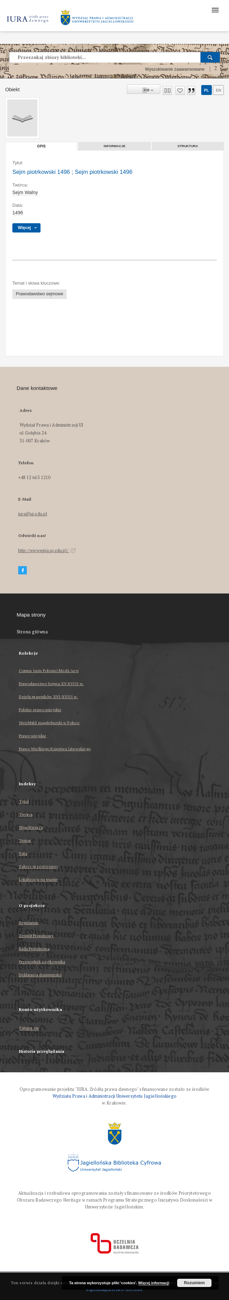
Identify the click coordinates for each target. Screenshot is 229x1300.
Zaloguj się (29, 1028)
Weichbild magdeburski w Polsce (49, 722)
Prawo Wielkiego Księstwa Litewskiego (55, 748)
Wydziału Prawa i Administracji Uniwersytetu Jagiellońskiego (115, 1096)
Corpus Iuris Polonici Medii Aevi (49, 670)
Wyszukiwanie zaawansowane (175, 69)
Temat (25, 840)
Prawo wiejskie (33, 735)
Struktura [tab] (188, 146)
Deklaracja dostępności (40, 974)
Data (23, 853)
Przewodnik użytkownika (42, 961)
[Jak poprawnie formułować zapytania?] (215, 69)
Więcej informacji (153, 1283)
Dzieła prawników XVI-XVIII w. (48, 696)
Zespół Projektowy (36, 935)
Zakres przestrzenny (38, 866)
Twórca (26, 814)
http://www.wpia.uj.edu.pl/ (47, 550)
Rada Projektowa (34, 948)
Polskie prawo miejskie (40, 709)
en (218, 90)
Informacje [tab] (114, 146)
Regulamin (29, 922)
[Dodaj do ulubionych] (180, 90)
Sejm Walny (25, 192)
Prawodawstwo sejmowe (39, 293)
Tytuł (24, 801)
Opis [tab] (41, 146)
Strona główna (32, 632)
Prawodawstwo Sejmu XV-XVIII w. (51, 683)
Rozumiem (194, 1282)
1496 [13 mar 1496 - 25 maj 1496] (17, 212)
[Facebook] (22, 570)
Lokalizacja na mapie (38, 879)
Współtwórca (31, 827)
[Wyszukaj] (210, 57)
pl (206, 90)
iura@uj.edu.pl (32, 514)
